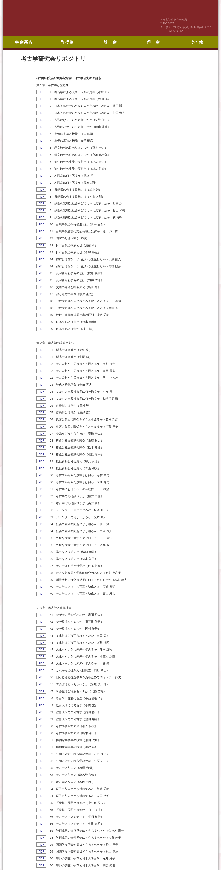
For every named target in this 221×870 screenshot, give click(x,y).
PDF (41, 92)
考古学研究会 (64, 18)
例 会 (153, 42)
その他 (196, 42)
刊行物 (67, 42)
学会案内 (24, 42)
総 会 (110, 42)
